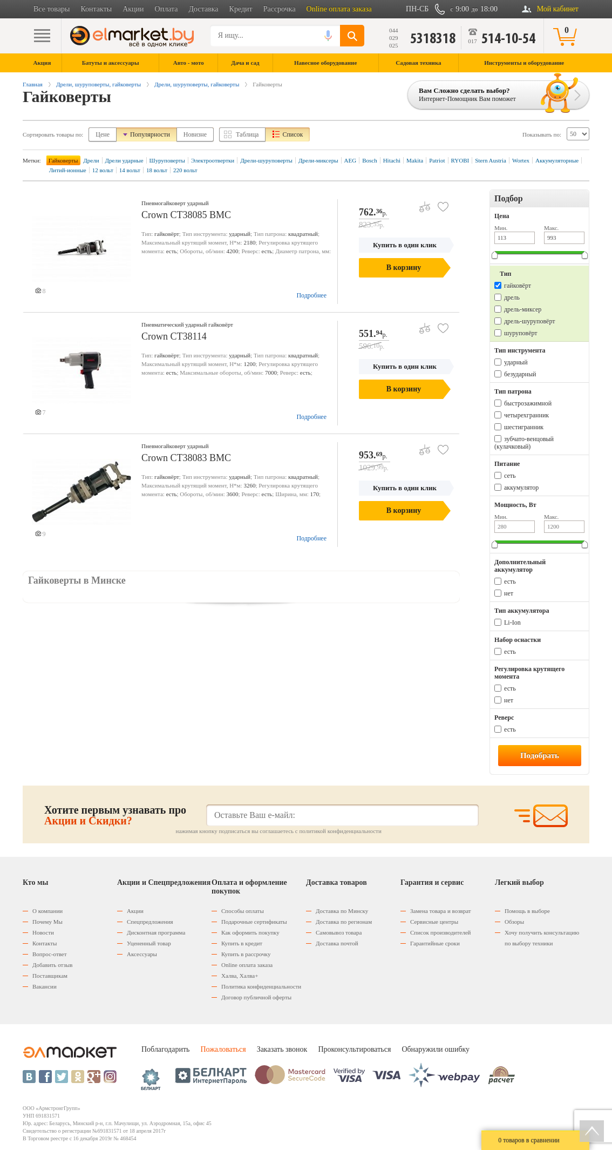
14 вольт (129, 170)
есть (510, 581)
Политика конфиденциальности (261, 986)
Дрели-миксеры (318, 160)
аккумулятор (521, 487)
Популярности (150, 134)
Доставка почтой (337, 943)
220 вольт (185, 170)
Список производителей (440, 932)
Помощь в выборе (527, 911)
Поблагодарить (165, 1049)
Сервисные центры (434, 921)
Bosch (369, 160)
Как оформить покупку (250, 932)
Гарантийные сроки (435, 943)
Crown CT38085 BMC (186, 214)
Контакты (96, 9)
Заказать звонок (282, 1049)
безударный (520, 374)
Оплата (166, 9)
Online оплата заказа (339, 9)
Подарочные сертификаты (254, 921)
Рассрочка (279, 9)
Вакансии (44, 986)
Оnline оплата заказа (247, 965)
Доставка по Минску (342, 911)
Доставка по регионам (344, 921)
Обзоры (514, 921)
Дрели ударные (124, 160)
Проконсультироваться (354, 1049)
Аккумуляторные (557, 160)
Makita (414, 160)
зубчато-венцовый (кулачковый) (524, 442)
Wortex (520, 160)
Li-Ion (512, 622)
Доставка (204, 9)
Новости (43, 932)
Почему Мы (47, 921)
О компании (47, 911)
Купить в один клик (405, 245)
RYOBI (460, 160)
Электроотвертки (212, 160)
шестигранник (523, 427)
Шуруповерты (167, 160)
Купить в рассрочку (245, 954)
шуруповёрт (521, 333)
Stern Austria (490, 160)
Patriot (437, 160)
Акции (133, 9)
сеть (510, 475)
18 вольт (156, 170)
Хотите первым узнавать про (115, 815)
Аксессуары (142, 954)
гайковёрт (517, 285)
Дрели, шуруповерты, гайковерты (98, 84)
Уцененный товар (149, 943)
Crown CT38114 (174, 336)
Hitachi (391, 160)
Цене (103, 134)
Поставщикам (49, 975)
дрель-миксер (522, 309)
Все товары (51, 9)
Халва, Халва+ (239, 975)
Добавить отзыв (52, 965)
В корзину (403, 267)
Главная (33, 84)
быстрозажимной (528, 403)
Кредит (241, 9)
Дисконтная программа (156, 932)
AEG (350, 160)
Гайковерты (63, 160)
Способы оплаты (242, 911)
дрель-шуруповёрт (529, 321)
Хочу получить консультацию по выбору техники (542, 937)
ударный (516, 362)
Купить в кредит (241, 943)
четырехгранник (526, 415)
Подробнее (311, 295)
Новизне (195, 134)
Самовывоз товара (339, 932)
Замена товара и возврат (440, 911)
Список (292, 134)
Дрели (91, 160)
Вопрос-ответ (49, 954)
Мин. (500, 228)
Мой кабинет (558, 9)
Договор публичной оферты (256, 997)
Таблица (247, 134)
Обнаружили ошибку (436, 1049)
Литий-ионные (67, 170)
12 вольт (102, 170)
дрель (512, 297)
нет (508, 593)
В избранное (439, 202)
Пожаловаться (223, 1049)
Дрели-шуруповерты (266, 160)
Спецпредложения (150, 921)
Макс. (551, 228)
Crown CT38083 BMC (186, 457)
